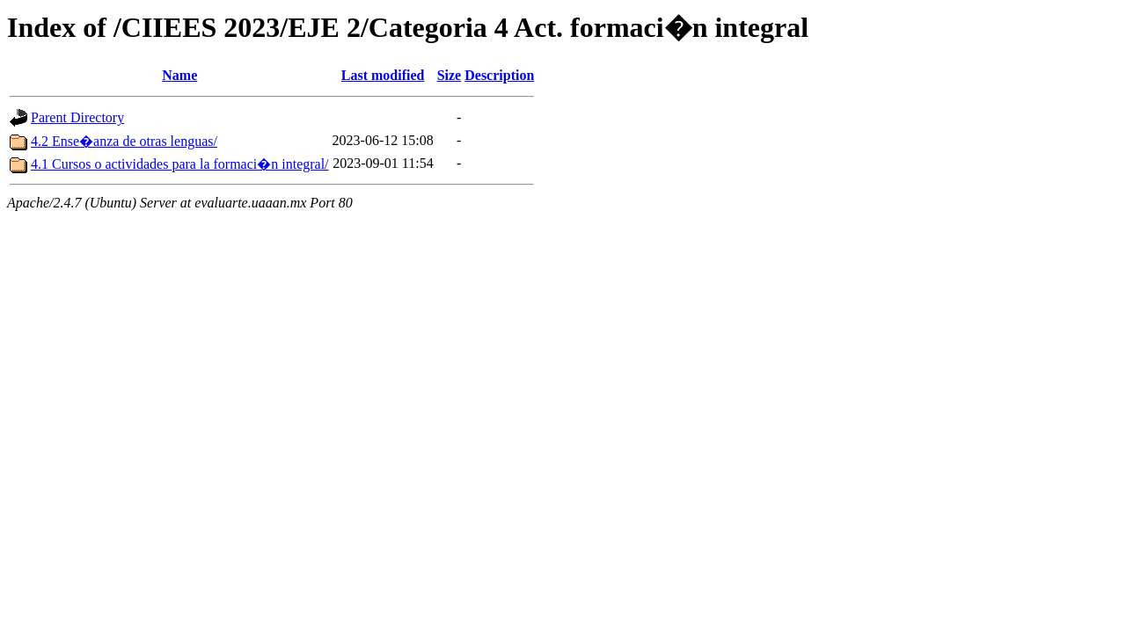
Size (449, 75)
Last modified (383, 75)
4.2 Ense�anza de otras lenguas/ (124, 141)
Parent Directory (77, 117)
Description (499, 75)
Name (179, 75)
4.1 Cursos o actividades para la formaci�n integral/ (180, 163)
